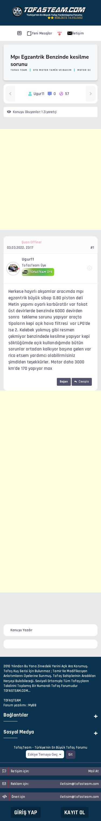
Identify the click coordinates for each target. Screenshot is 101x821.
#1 (92, 247)
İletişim (75, 33)
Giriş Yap (25, 812)
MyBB (32, 705)
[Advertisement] (50, 179)
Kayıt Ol (74, 812)
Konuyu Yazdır (21, 630)
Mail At (93, 771)
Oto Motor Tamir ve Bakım (52, 70)
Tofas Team (19, 70)
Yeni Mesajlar (39, 33)
